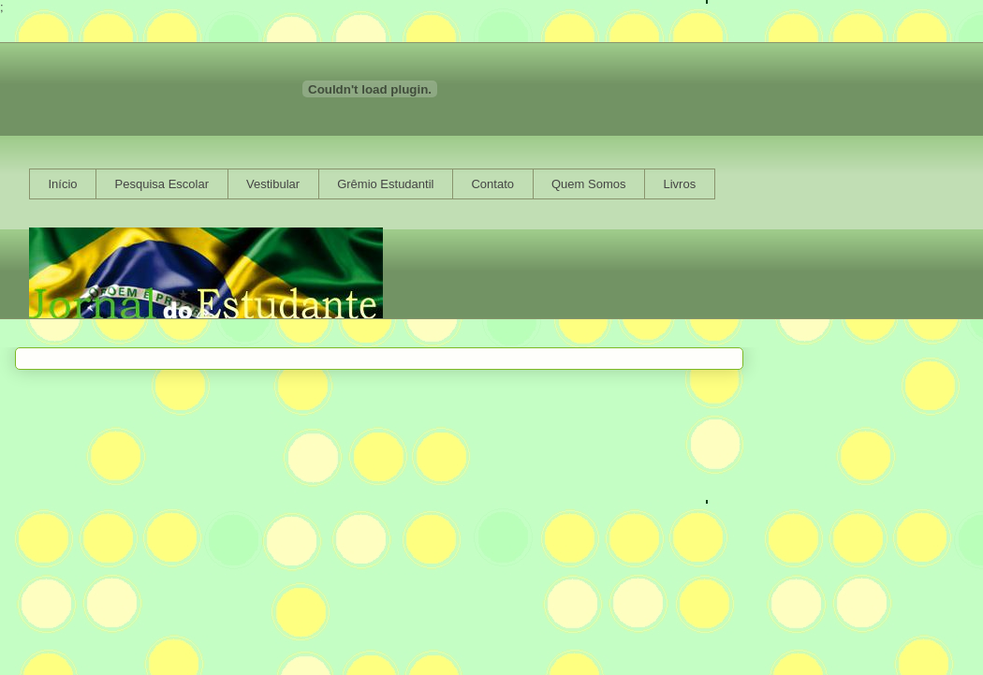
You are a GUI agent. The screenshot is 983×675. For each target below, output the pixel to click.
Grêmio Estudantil (385, 184)
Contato (492, 184)
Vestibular (273, 184)
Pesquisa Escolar (162, 184)
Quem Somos (588, 184)
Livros (679, 184)
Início (63, 184)
